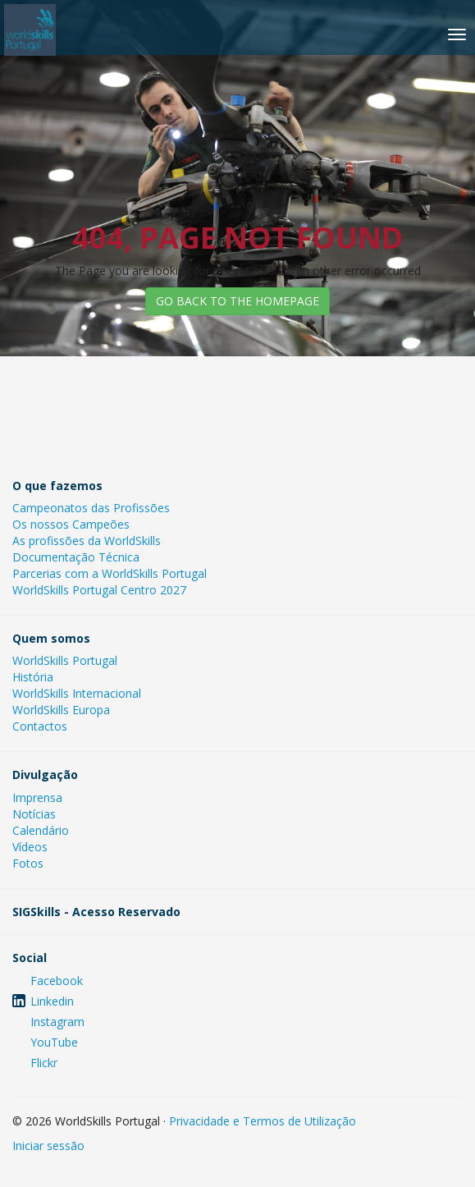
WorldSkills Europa (61, 709)
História (32, 677)
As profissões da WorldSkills (86, 540)
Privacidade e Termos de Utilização (262, 1121)
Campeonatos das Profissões (91, 508)
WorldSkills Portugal (64, 660)
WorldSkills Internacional (76, 693)
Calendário (40, 830)
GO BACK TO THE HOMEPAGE (237, 301)
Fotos (27, 863)
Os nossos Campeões (71, 524)
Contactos (39, 726)
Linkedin (52, 1001)
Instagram (57, 1021)
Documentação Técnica (75, 557)
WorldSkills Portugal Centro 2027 (99, 590)
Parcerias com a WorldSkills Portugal (109, 573)
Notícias (34, 814)
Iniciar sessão (48, 1145)
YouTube (54, 1042)
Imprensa (37, 797)
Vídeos (30, 847)
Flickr (43, 1062)
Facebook (56, 980)
